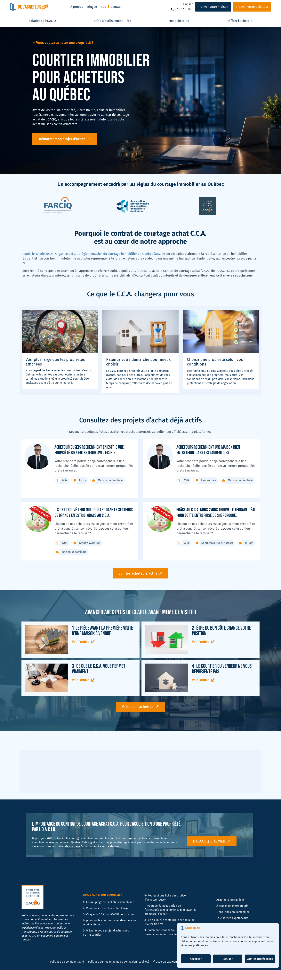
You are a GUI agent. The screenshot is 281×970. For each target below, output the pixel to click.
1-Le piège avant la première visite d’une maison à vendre (102, 631)
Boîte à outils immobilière (112, 21)
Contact (116, 7)
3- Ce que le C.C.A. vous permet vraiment (98, 669)
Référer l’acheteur (240, 21)
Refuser (227, 959)
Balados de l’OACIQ (42, 21)
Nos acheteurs (179, 21)
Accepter (196, 959)
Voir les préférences (260, 959)
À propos (76, 7)
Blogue (92, 7)
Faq (103, 7)
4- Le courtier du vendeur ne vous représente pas (222, 669)
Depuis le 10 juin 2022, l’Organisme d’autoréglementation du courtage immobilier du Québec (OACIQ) (93, 254)
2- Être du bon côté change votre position (221, 631)
